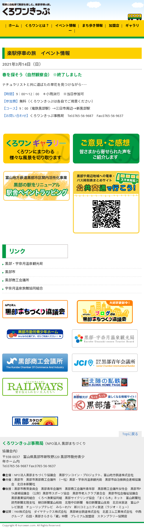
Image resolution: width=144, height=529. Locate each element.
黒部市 (10, 272)
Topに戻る (130, 434)
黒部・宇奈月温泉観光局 (24, 264)
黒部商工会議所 (17, 280)
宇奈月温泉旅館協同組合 (24, 289)
